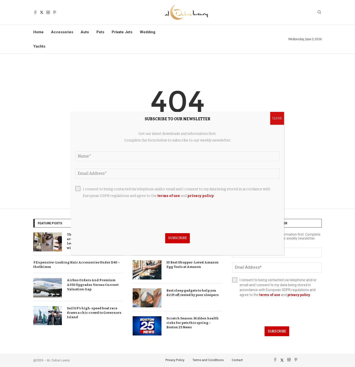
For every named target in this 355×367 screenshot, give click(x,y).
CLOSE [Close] (277, 118)
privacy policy (298, 295)
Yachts (39, 46)
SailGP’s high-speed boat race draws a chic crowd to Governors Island (94, 312)
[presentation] (277, 311)
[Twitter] (42, 12)
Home (38, 32)
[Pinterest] (54, 12)
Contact (237, 360)
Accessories (62, 32)
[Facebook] (35, 12)
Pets (100, 32)
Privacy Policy (174, 360)
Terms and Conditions (208, 360)
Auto (85, 32)
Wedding (147, 32)
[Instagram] (48, 12)
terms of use (269, 295)
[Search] (319, 12)
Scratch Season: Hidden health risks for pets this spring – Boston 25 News (192, 322)
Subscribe (277, 331)
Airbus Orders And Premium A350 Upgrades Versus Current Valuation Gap (93, 284)
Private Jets (122, 32)
